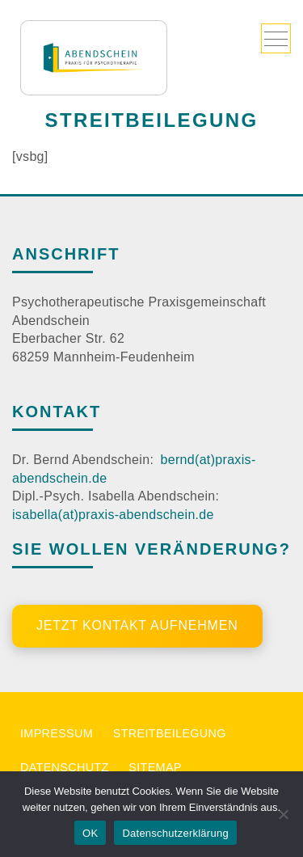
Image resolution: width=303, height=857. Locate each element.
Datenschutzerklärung (175, 833)
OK (90, 833)
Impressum (56, 733)
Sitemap (154, 767)
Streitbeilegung (169, 733)
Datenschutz (64, 767)
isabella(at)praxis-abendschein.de (113, 514)
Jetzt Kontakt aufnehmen (137, 625)
